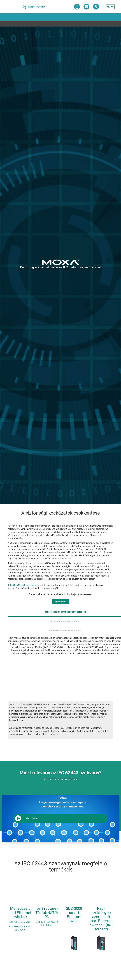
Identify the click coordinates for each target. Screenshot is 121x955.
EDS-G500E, (25, 919)
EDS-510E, (26, 914)
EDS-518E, (14, 919)
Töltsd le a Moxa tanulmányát (22, 585)
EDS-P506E (14, 914)
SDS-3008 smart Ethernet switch (74, 907)
